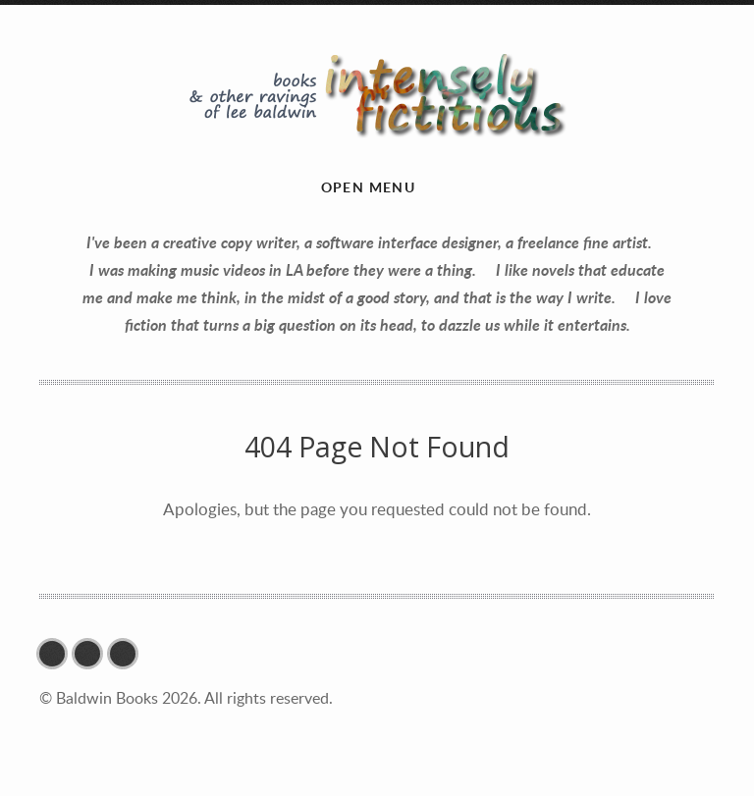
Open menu (368, 187)
